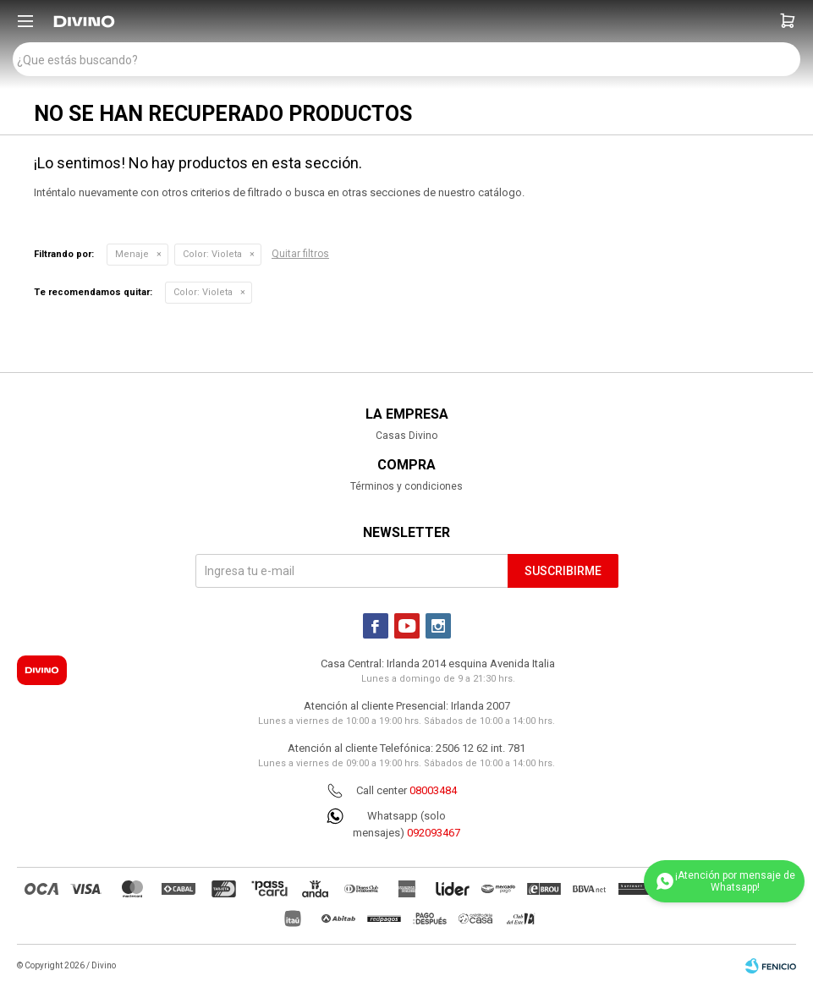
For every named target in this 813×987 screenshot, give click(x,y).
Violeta (212, 254)
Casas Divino (406, 435)
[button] (787, 21)
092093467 (433, 832)
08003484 (433, 790)
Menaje (132, 254)
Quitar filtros (300, 254)
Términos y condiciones (406, 486)
